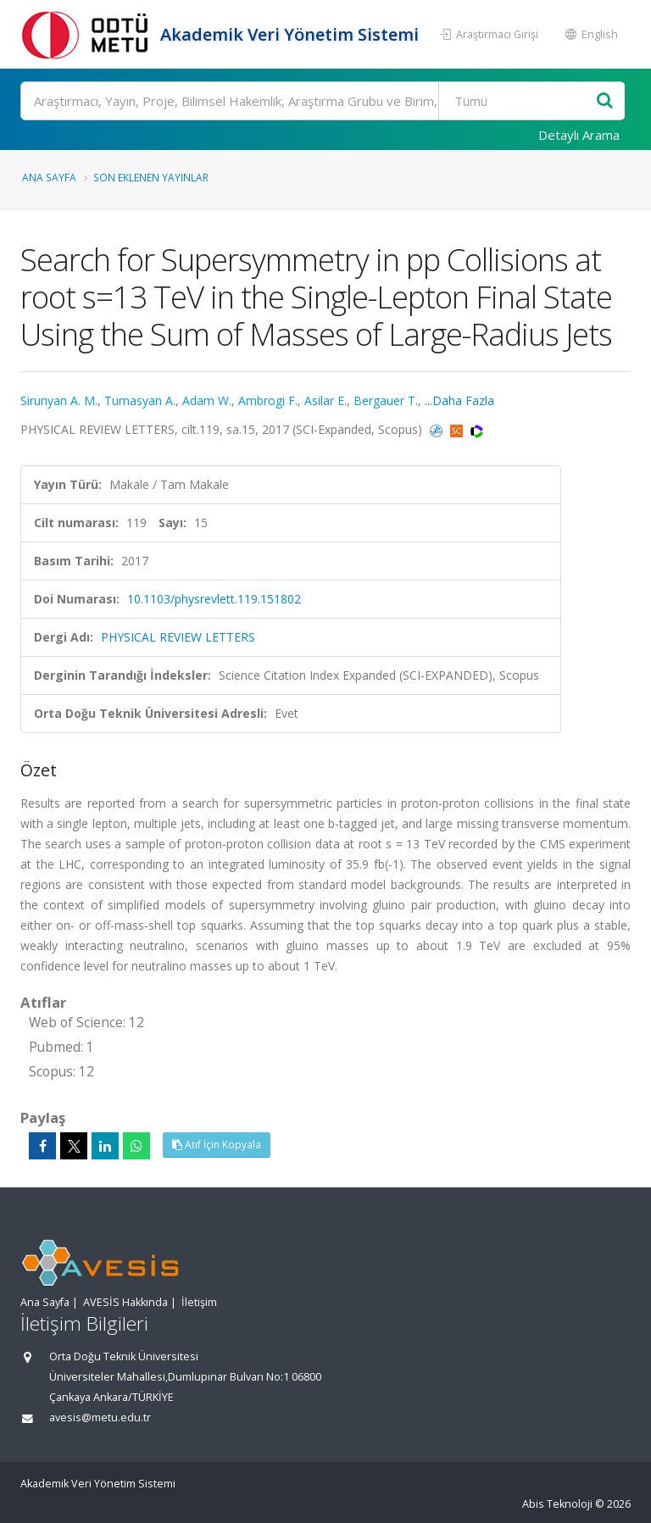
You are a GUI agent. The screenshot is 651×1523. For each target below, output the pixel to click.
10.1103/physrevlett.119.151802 (214, 599)
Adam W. (206, 400)
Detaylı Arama (579, 134)
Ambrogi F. (268, 400)
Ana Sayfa (49, 177)
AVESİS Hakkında (125, 1302)
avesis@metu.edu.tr (100, 1417)
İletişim (199, 1302)
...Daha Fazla (459, 400)
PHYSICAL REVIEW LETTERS (178, 637)
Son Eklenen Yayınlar (151, 177)
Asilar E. (325, 400)
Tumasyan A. (139, 400)
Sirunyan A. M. (58, 400)
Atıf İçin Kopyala (216, 1144)
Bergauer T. (385, 400)
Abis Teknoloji (557, 1504)
